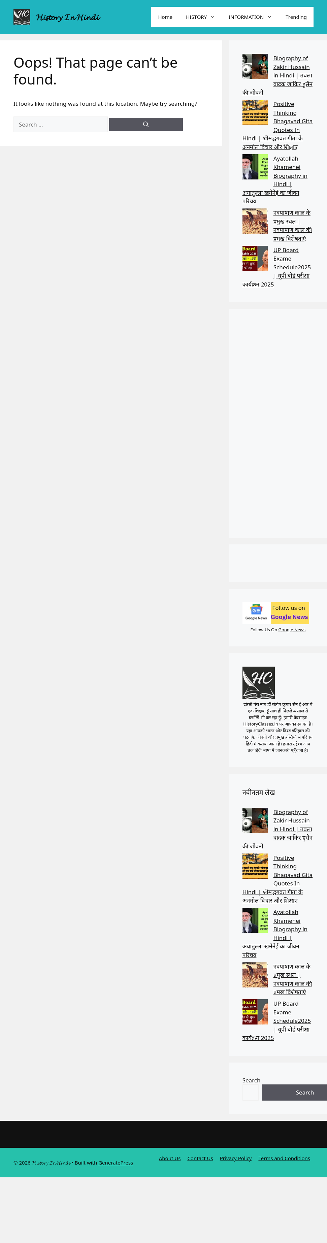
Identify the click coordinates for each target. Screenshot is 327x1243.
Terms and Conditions (284, 1158)
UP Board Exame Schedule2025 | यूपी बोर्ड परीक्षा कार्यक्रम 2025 (276, 267)
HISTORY (204, 17)
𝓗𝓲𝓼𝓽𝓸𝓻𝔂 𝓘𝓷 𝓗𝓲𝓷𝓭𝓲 (67, 17)
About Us (170, 1158)
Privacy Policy (236, 1158)
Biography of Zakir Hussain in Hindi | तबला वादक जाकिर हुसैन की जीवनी (277, 75)
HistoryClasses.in (260, 724)
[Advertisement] (273, 423)
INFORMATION (254, 17)
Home (165, 16)
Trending (296, 16)
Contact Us (200, 1158)
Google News (292, 630)
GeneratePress (115, 1162)
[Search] (146, 124)
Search (251, 1080)
